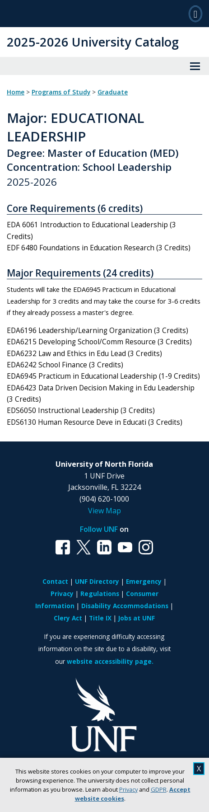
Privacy (128, 789)
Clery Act (68, 618)
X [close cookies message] (199, 769)
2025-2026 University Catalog (93, 41)
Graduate (113, 92)
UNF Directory (97, 581)
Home (15, 92)
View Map (104, 511)
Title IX (100, 618)
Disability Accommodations (124, 605)
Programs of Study (61, 92)
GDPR (159, 789)
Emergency (144, 581)
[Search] (195, 13)
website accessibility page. (110, 661)
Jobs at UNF (136, 618)
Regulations (99, 593)
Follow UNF (99, 529)
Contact (55, 581)
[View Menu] (195, 66)
